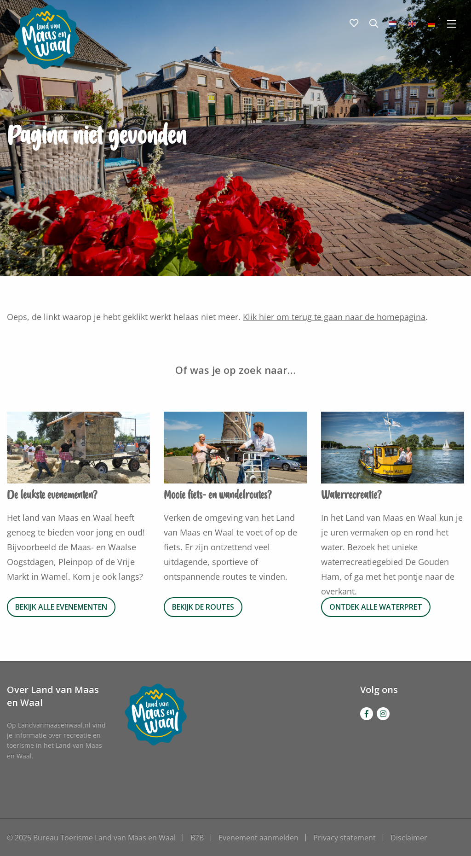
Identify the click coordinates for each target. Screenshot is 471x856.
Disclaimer (409, 837)
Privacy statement (344, 837)
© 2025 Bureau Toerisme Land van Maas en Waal (91, 837)
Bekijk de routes (203, 607)
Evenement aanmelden (258, 837)
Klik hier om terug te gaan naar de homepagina (334, 316)
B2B (197, 837)
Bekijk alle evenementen (61, 607)
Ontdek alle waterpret (375, 607)
